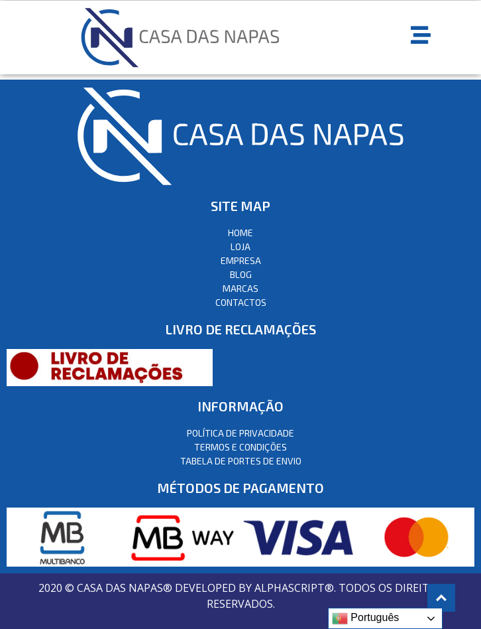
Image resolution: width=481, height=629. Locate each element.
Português (365, 618)
